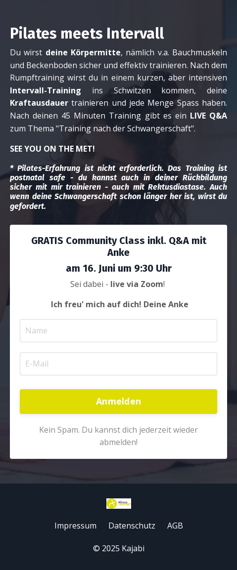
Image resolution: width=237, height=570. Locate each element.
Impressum (75, 525)
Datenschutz (131, 525)
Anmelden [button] (118, 401)
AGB (175, 525)
